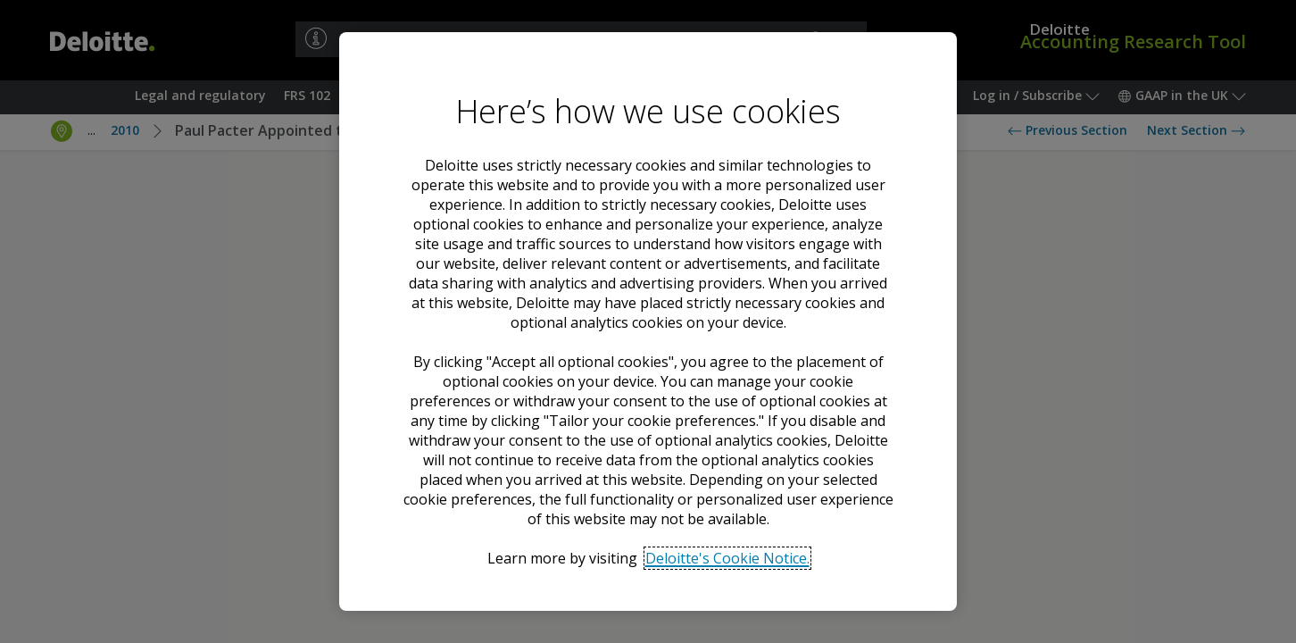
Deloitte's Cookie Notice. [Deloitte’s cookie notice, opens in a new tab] (727, 558)
